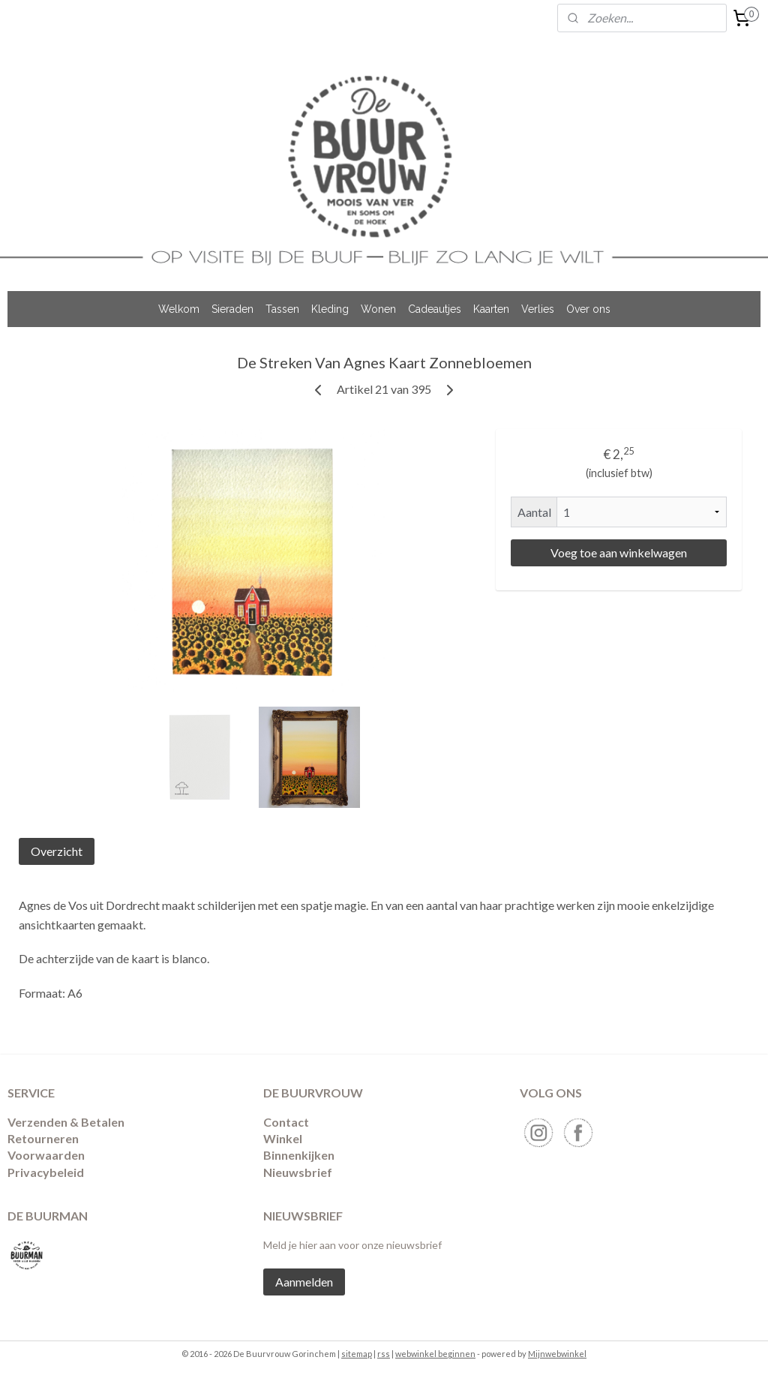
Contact (286, 1122)
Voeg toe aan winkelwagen (618, 552)
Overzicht (56, 851)
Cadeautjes (434, 309)
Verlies (537, 309)
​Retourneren (43, 1138)
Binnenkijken (298, 1155)
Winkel (282, 1138)
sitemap (356, 1353)
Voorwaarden (46, 1155)
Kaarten (491, 309)
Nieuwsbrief (297, 1172)
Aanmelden (304, 1281)
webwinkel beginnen (435, 1353)
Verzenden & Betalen (66, 1122)
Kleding (330, 309)
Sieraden (233, 309)
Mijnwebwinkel (557, 1353)
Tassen (282, 309)
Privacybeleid (46, 1172)
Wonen (378, 309)
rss (383, 1353)
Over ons (588, 309)
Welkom (179, 309)
